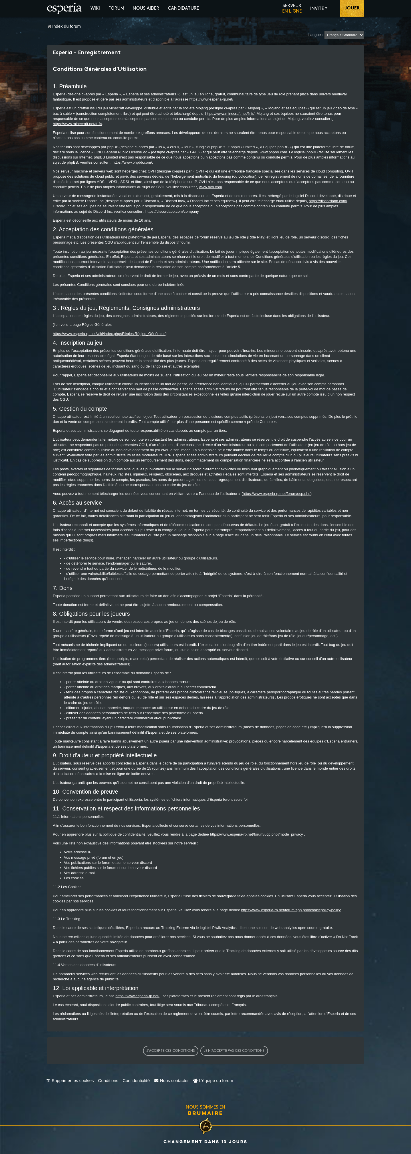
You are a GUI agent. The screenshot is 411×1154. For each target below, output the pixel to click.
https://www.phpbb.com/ (132, 162)
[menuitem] (70, 1080)
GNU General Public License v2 (120, 152)
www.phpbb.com (273, 152)
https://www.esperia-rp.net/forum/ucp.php (277, 493)
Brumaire (205, 1112)
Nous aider (146, 8)
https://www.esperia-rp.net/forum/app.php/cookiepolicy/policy (291, 910)
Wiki (95, 8)
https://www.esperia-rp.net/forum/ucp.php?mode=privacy (256, 834)
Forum (116, 8)
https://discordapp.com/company (172, 211)
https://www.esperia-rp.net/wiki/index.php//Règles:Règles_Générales (109, 334)
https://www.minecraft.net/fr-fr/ (230, 113)
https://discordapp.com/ (328, 201)
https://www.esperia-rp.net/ (138, 996)
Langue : (315, 35)
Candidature (183, 8)
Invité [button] (317, 9)
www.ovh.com (210, 187)
